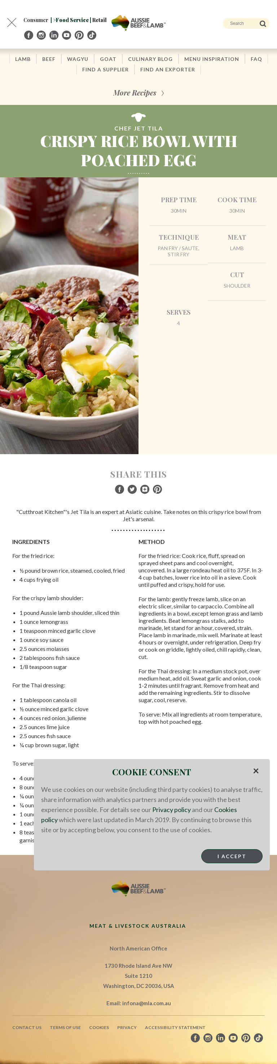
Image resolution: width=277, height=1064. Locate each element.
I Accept (231, 856)
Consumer (35, 20)
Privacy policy (171, 809)
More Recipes (134, 92)
